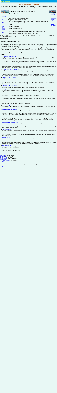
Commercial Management (34, 2)
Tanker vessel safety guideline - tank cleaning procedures (10, 122)
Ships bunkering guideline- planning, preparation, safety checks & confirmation (13, 69)
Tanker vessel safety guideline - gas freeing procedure (9, 109)
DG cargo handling (3, 159)
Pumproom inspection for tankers (6, 129)
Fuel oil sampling (53, 24)
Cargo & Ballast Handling (4, 157)
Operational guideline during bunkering (7, 60)
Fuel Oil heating (52, 20)
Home (19, 2)
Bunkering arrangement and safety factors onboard (9, 73)
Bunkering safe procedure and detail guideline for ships (9, 77)
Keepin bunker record (53, 25)
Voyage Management (3, 22)
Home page (2, 161)
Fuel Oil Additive (52, 19)
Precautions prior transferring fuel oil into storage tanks (9, 85)
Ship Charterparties (4, 19)
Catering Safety (4, 31)
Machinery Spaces (3, 29)
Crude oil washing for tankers (6, 133)
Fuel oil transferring (53, 13)
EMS (37, 2)
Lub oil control (52, 26)
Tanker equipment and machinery (6, 145)
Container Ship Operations (4, 16)
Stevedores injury (2, 156)
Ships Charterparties (3, 155)
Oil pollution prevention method (6, 137)
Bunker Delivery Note (53, 18)
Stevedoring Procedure (3, 28)
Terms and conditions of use (5, 166)
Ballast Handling (3, 26)
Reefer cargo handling (3, 158)
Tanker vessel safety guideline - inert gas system (9, 105)
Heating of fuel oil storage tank (6, 97)
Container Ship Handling (27, 2)
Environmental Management (4, 24)
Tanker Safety (22, 2)
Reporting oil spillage (53, 14)
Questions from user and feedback (5, 160)
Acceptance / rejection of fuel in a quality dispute (9, 56)
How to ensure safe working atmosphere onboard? (9, 149)
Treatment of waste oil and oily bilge (7, 89)
